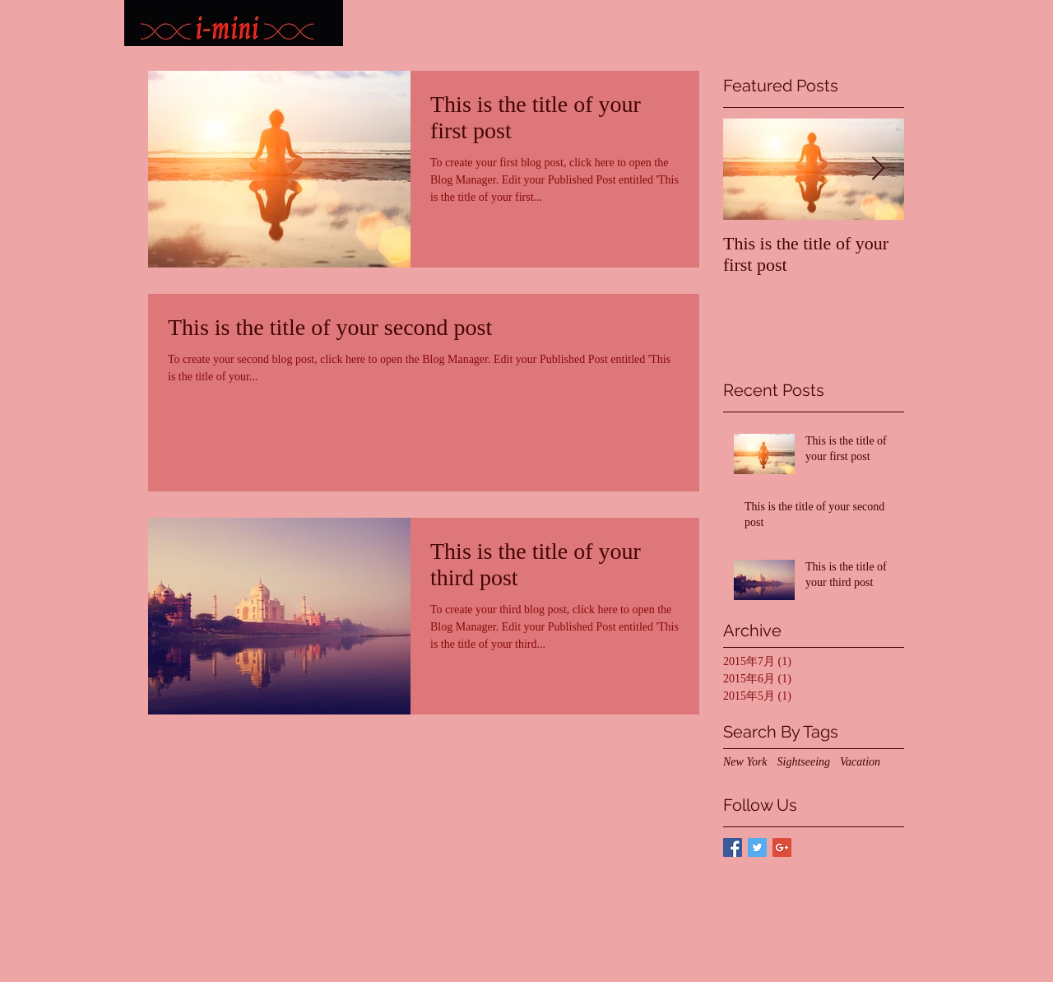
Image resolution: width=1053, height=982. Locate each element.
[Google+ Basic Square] (781, 847)
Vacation (860, 762)
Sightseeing (804, 762)
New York (745, 762)
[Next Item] (877, 169)
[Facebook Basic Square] (732, 847)
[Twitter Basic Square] (757, 847)
